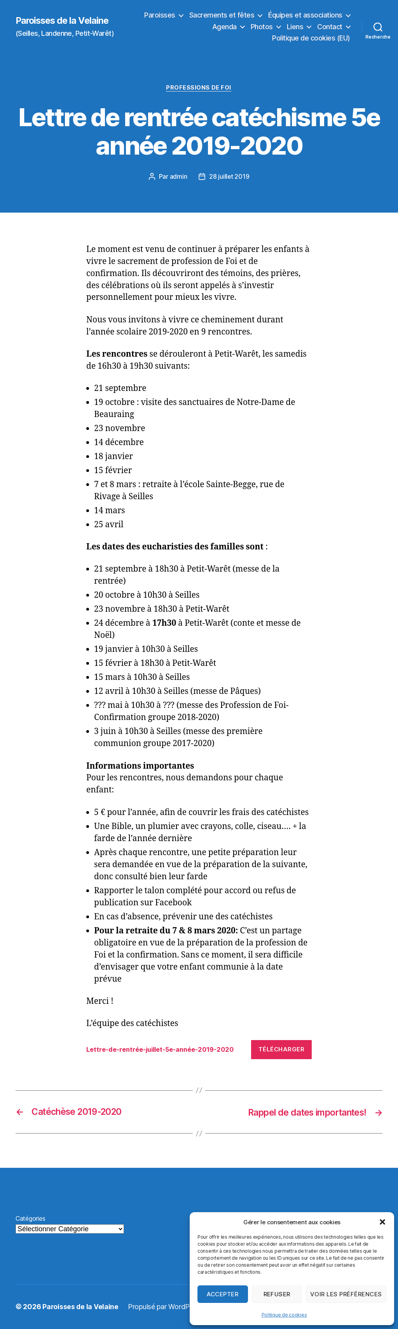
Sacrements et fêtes (222, 15)
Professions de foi (199, 88)
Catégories (30, 1219)
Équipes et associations (305, 15)
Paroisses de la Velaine (64, 20)
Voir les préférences (346, 1294)
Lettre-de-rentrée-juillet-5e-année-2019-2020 (166, 1050)
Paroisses (159, 15)
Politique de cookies (284, 1315)
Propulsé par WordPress (166, 1307)
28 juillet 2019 (229, 177)
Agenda (224, 27)
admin (178, 177)
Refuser (277, 1294)
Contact (329, 27)
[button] (382, 1222)
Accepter (222, 1294)
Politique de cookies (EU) (311, 38)
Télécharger (281, 1049)
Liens (295, 27)
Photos (262, 27)
